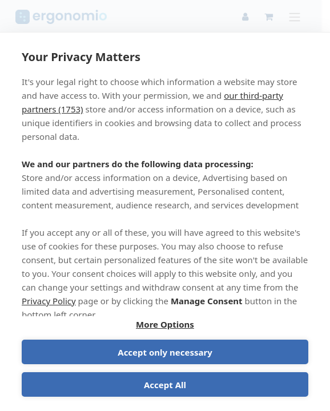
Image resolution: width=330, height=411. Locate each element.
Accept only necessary (165, 352)
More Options (165, 324)
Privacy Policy (49, 301)
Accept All (165, 384)
